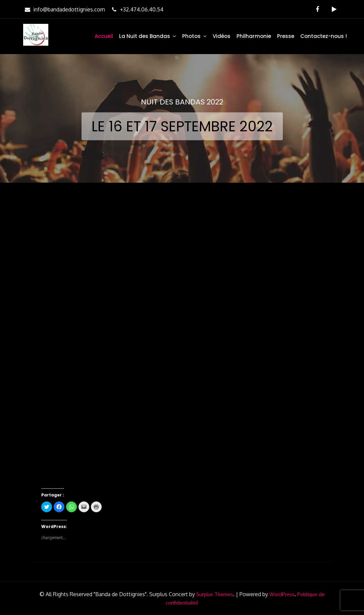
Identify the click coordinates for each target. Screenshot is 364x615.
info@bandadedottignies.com (64, 9)
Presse (285, 36)
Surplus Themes (214, 594)
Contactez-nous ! (323, 36)
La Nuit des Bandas (144, 36)
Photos (191, 36)
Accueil (104, 36)
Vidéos (221, 36)
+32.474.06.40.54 (136, 9)
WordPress (282, 594)
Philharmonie (254, 36)
